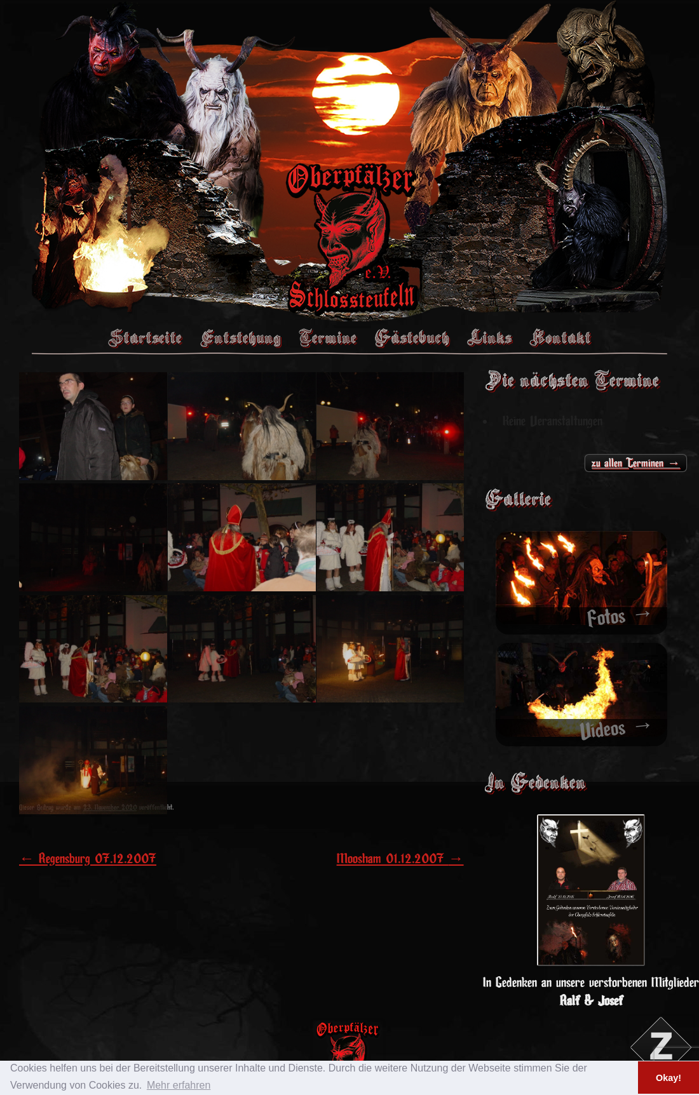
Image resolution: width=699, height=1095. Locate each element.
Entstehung (240, 337)
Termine (327, 337)
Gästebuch (411, 337)
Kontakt (560, 337)
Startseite (145, 337)
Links (489, 337)
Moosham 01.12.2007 (400, 858)
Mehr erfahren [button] (179, 1085)
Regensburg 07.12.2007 (87, 858)
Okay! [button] (668, 1078)
